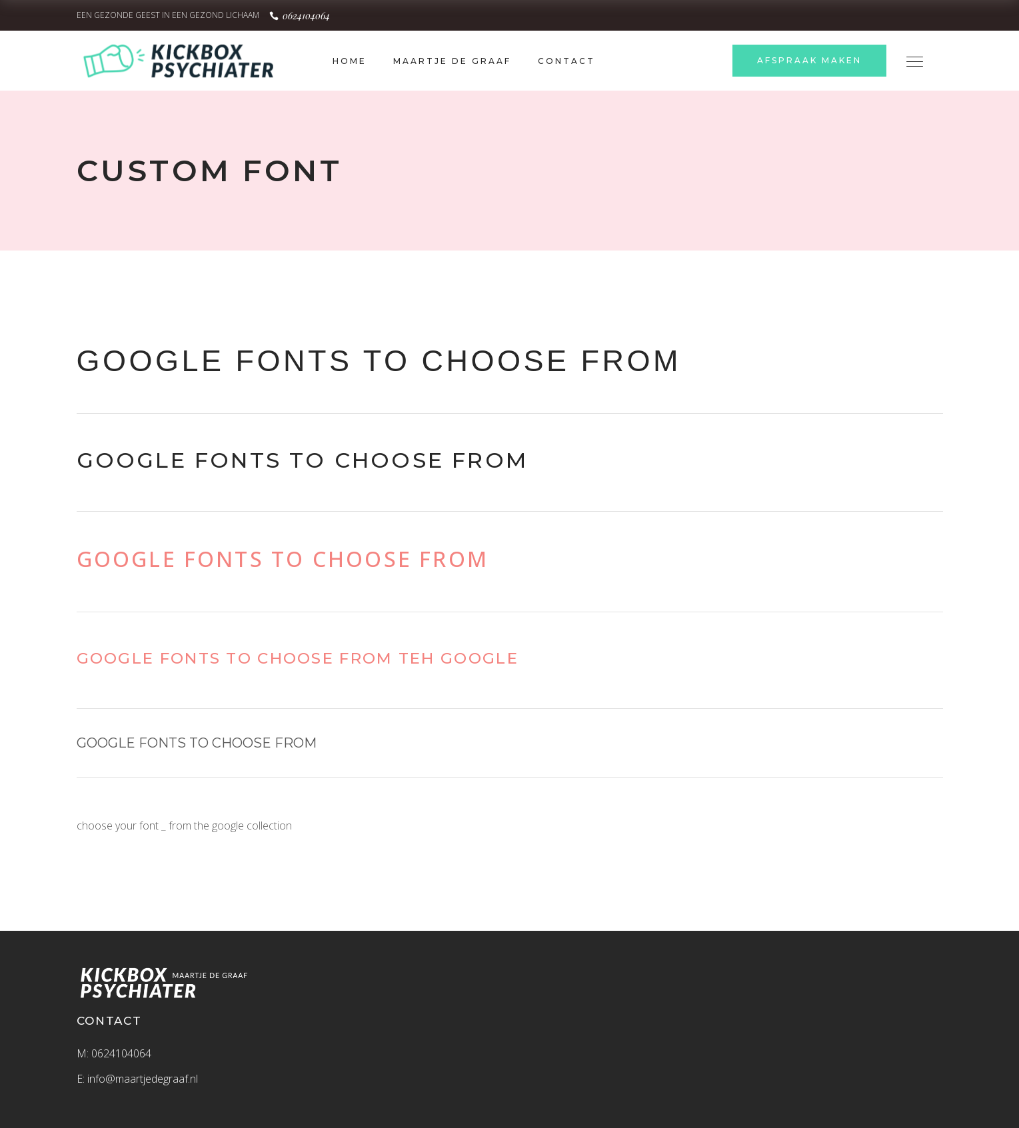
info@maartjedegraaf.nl (142, 1078)
